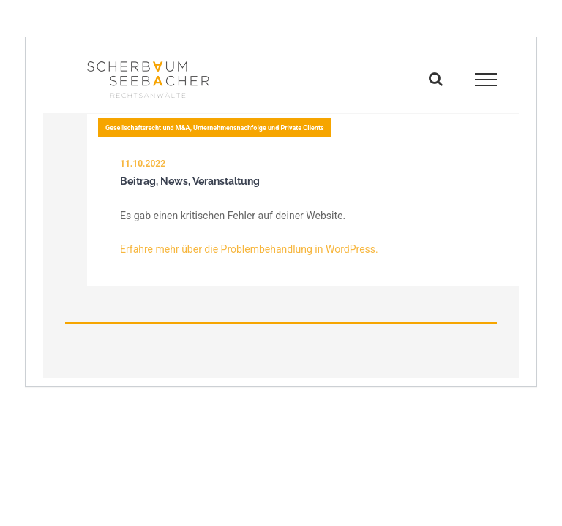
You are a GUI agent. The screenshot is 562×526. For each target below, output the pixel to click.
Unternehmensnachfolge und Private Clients (258, 128)
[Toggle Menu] (486, 79)
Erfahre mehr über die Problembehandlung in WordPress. (249, 249)
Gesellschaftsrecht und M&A (147, 128)
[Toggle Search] (436, 79)
